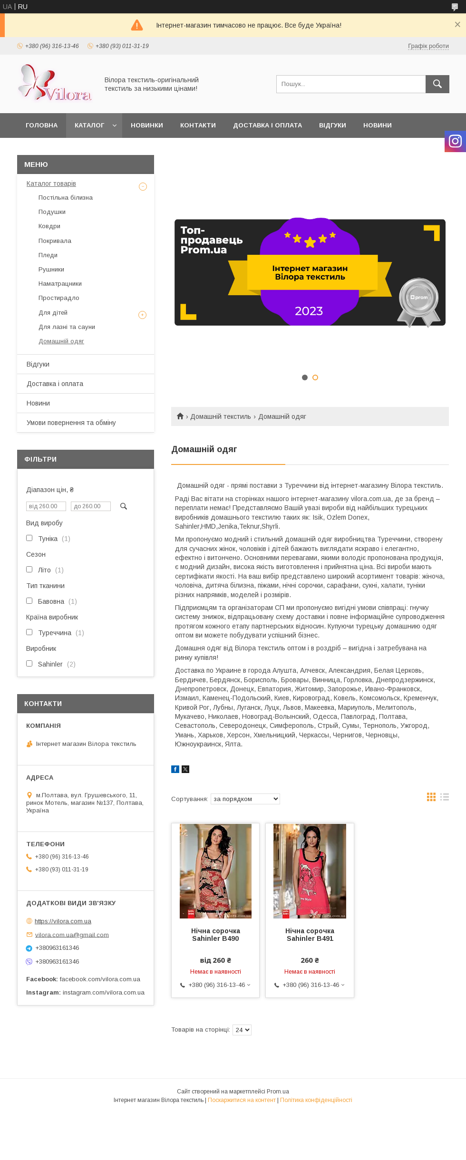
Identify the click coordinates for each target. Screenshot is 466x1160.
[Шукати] (437, 84)
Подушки (52, 211)
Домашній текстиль (220, 416)
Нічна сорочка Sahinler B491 (309, 934)
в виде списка (444, 799)
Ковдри (49, 226)
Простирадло (59, 297)
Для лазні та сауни (67, 326)
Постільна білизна (66, 197)
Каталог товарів (51, 183)
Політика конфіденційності (316, 1100)
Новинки (147, 125)
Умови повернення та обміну (71, 422)
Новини (377, 125)
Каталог (89, 125)
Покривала (55, 240)
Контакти (198, 125)
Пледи (48, 255)
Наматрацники (60, 283)
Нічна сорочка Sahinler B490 (215, 934)
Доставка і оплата (267, 125)
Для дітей (53, 312)
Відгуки (332, 125)
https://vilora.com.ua (63, 921)
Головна (42, 125)
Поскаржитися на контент (242, 1100)
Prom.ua (278, 1091)
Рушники (51, 269)
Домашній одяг (61, 341)
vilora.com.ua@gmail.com (72, 934)
